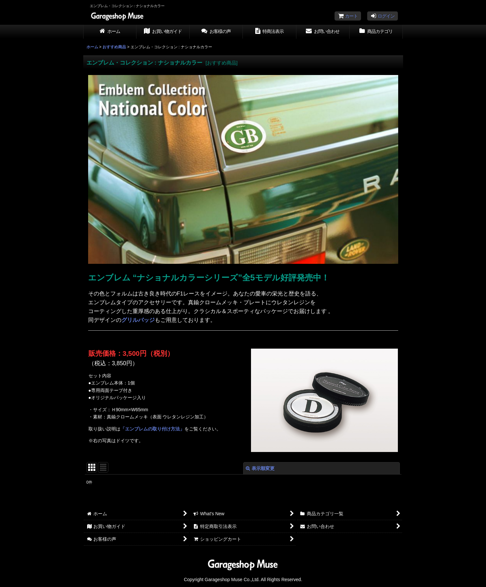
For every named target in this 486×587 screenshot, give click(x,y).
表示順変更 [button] (260, 468)
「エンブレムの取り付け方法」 (152, 428)
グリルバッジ (138, 320)
